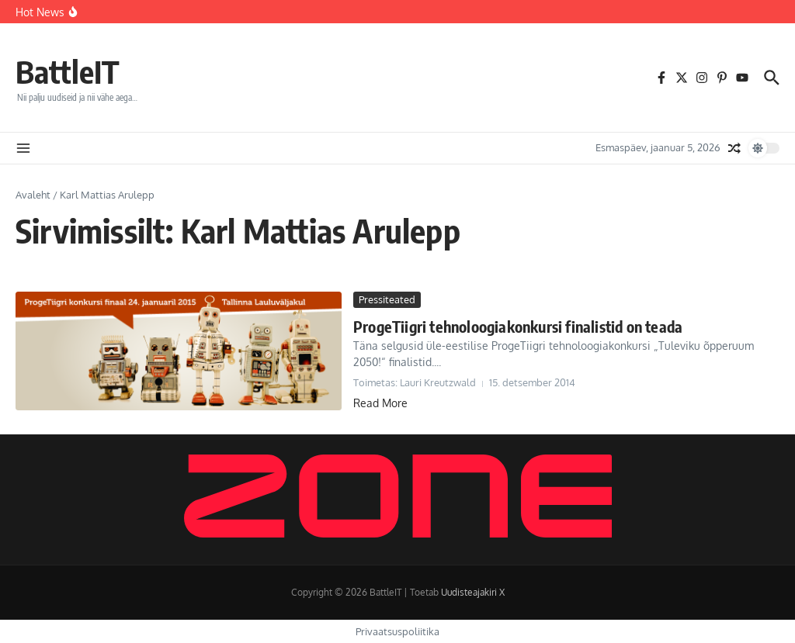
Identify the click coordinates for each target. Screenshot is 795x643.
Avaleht (33, 194)
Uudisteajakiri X (473, 592)
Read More (380, 403)
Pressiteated (387, 299)
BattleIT (68, 71)
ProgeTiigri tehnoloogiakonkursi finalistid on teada (517, 326)
